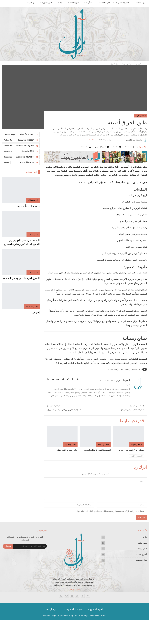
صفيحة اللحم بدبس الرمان (132, 410)
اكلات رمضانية (136, 369)
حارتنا (145, 537)
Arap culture (62, 615)
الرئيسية (137, 2)
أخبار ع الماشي (124, 2)
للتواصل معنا (52, 609)
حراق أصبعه (113, 369)
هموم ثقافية (74, 2)
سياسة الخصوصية (73, 609)
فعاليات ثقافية (141, 560)
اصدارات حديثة (32, 306)
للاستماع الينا (74, 590)
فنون (61, 2)
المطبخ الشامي (124, 369)
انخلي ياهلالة (106, 2)
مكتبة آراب (90, 2)
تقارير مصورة (47, 2)
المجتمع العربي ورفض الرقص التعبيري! (64, 410)
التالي (132, 456)
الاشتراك (8, 546)
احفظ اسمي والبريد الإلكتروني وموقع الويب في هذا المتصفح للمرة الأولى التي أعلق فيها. (110, 511)
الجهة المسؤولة (95, 609)
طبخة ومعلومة (140, 116)
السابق (140, 456)
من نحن (32, 2)
